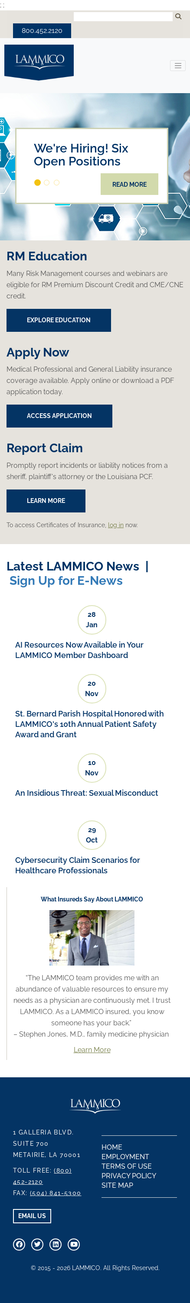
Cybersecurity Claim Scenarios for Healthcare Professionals (77, 865)
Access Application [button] (59, 415)
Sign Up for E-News (66, 581)
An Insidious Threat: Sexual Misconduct (86, 792)
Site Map (117, 1185)
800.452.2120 (42, 30)
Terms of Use (127, 1166)
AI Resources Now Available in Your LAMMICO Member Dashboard (79, 650)
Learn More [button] (46, 500)
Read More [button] (129, 184)
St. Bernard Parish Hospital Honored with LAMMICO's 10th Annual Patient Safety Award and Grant (89, 724)
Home (112, 1147)
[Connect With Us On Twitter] (37, 1244)
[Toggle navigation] (178, 65)
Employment (125, 1157)
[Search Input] (123, 16)
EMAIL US (32, 1215)
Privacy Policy (129, 1176)
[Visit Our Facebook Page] (19, 1244)
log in (116, 525)
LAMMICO (39, 63)
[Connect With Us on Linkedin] (55, 1244)
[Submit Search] (178, 16)
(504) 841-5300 (56, 1193)
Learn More (92, 1050)
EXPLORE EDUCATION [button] (59, 320)
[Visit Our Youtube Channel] (74, 1244)
